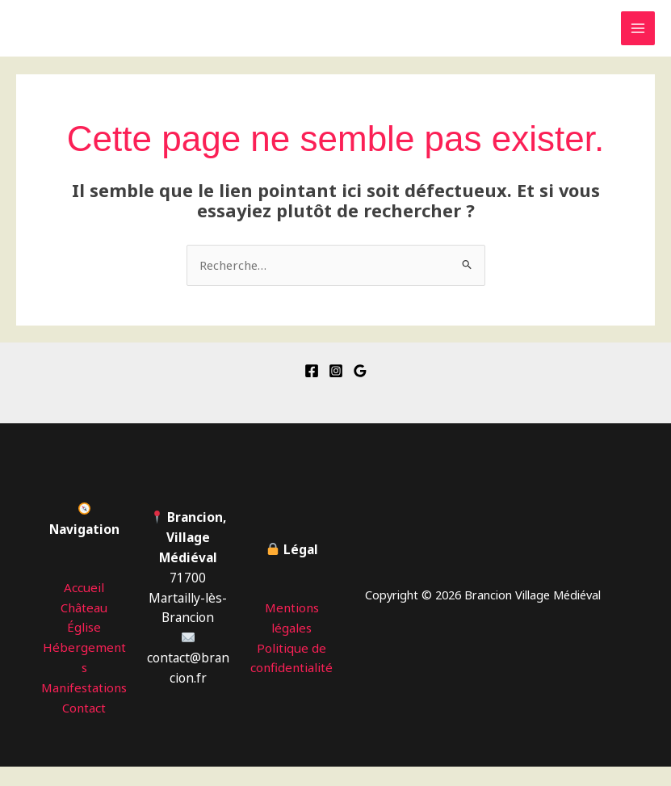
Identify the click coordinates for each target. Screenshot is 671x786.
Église (84, 627)
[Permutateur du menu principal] (638, 28)
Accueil (84, 586)
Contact (84, 727)
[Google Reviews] (360, 370)
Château (84, 607)
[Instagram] (336, 370)
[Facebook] (311, 370)
